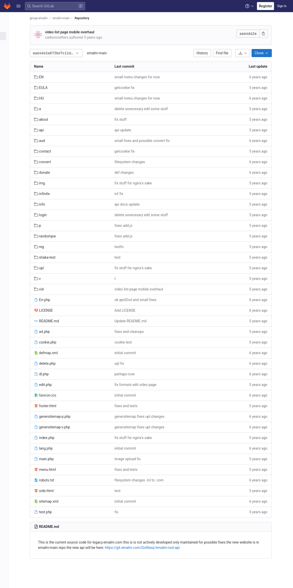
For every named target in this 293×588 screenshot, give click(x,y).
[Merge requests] (7, 53)
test (120, 257)
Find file (225, 53)
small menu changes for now (140, 77)
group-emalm (42, 18)
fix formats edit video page (138, 385)
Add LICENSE (127, 310)
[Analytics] (7, 94)
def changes (127, 172)
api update (125, 130)
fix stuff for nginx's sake (136, 183)
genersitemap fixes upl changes (142, 416)
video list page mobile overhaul (72, 32)
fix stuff (123, 119)
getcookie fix (127, 88)
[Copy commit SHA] (266, 34)
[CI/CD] (7, 61)
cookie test (126, 342)
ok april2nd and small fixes (138, 300)
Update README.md (133, 321)
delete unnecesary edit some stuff (144, 109)
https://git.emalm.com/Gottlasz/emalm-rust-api (145, 548)
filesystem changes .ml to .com (141, 480)
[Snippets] (7, 111)
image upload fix (130, 459)
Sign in (281, 6)
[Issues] (7, 44)
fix (119, 512)
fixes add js (126, 226)
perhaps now (127, 374)
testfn (122, 247)
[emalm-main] (7, 18)
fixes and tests (128, 406)
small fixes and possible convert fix (145, 141)
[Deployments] (7, 69)
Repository (85, 18)
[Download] (245, 53)
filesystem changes (132, 162)
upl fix (122, 363)
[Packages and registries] (7, 78)
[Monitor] (7, 86)
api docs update (129, 204)
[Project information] (7, 28)
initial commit (128, 353)
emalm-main (100, 53)
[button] (18, 6)
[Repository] (7, 36)
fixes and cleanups (132, 332)
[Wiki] (7, 103)
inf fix (121, 194)
